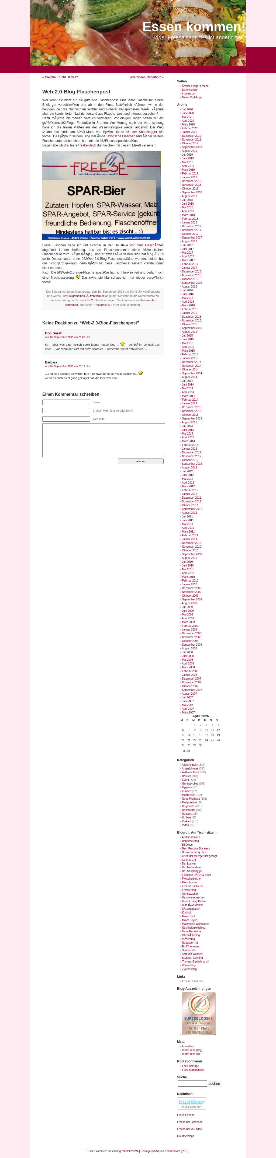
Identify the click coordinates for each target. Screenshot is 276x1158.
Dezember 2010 (191, 542)
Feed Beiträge (190, 1066)
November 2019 (191, 139)
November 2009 (191, 591)
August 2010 (189, 558)
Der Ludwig (189, 863)
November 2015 (191, 320)
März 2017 (188, 260)
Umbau (186, 817)
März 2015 (188, 350)
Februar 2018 (190, 218)
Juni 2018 (188, 203)
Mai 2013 (187, 433)
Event (185, 779)
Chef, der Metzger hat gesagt (199, 856)
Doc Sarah (54, 333)
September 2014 (192, 373)
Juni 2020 (188, 113)
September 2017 (192, 237)
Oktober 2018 (190, 188)
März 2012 (188, 486)
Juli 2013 (187, 426)
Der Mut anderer (192, 867)
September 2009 (192, 599)
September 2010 (192, 554)
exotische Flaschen (121, 136)
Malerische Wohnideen (195, 923)
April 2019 (188, 166)
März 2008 (188, 667)
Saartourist (188, 950)
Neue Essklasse (191, 931)
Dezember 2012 (191, 452)
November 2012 (191, 456)
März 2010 (188, 576)
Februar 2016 (190, 309)
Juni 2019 (188, 158)
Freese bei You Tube (189, 1129)
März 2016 (188, 305)
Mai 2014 (187, 388)
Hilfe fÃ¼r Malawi (192, 905)
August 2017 (189, 241)
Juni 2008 (188, 656)
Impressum (188, 93)
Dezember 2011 (191, 497)
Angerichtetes (190, 768)
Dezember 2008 (191, 633)
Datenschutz (189, 89)
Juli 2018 (187, 199)
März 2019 (188, 169)
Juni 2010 (188, 565)
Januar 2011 (189, 539)
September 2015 (192, 328)
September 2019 (192, 147)
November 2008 (191, 637)
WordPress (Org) (192, 1050)
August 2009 (189, 603)
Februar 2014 (190, 399)
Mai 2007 (187, 705)
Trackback (100, 304)
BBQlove (187, 844)
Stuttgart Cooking (192, 957)
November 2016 (191, 275)
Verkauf (186, 821)
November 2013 (191, 411)
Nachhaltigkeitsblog (193, 927)
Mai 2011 (187, 524)
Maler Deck (189, 916)
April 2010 (188, 573)
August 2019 (189, 150)
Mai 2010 (187, 569)
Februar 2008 (190, 671)
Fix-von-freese (185, 1115)
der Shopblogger (144, 132)
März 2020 (188, 124)
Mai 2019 (187, 162)
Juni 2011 (188, 520)
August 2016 (189, 286)
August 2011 (189, 512)
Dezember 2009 (191, 588)
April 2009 (188, 618)
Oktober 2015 (190, 324)
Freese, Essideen (192, 981)
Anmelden (188, 1046)
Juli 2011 (187, 516)
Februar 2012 (190, 490)
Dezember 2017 (191, 226)
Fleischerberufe (191, 878)
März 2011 (188, 531)
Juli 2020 (187, 109)
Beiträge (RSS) (150, 1151)
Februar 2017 (190, 264)
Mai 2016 (187, 297)
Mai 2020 (187, 117)
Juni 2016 (188, 294)
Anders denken (191, 837)
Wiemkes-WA (130, 1151)
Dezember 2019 (191, 135)
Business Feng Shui (194, 852)
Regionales (188, 806)
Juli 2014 (187, 380)
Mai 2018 (187, 207)
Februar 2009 (190, 625)
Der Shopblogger (192, 871)
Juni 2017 (188, 248)
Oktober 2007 (190, 686)
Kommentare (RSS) (176, 1151)
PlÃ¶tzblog (188, 938)
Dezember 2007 (191, 678)
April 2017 (188, 256)
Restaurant (188, 810)
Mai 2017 (187, 252)
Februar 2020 (190, 128)
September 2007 (192, 689)
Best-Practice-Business (196, 848)
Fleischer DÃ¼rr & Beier (196, 874)
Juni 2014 (188, 384)
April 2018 (188, 211)
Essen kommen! (194, 26)
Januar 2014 (189, 403)
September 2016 (192, 282)
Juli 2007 (187, 697)
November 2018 (191, 184)
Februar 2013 (190, 444)
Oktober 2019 (190, 143)
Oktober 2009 (190, 595)
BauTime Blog (190, 840)
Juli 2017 (187, 245)
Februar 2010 (190, 580)
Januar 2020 (189, 132)
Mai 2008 (187, 659)
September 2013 (192, 418)
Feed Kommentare (193, 1069)
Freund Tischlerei (192, 886)
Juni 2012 (188, 475)
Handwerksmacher (193, 897)
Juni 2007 (188, 701)
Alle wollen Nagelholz (145, 77)
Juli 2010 (187, 561)
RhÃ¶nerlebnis (190, 946)
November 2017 (191, 230)
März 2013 (188, 441)
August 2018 (189, 196)
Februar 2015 (190, 354)
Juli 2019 (187, 154)
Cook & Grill (189, 859)
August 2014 (189, 377)
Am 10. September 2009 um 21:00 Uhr (67, 336)
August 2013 (189, 422)
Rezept (186, 813)
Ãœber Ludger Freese (195, 86)
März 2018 (188, 215)
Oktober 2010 (190, 550)
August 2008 (189, 648)
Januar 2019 (189, 177)
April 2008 (188, 663)
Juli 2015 (187, 335)
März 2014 (188, 395)
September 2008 (192, 644)
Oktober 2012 (190, 460)
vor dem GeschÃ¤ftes (147, 245)
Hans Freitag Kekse (194, 901)
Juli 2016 (187, 290)
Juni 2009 (188, 610)
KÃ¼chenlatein (191, 908)
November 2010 (191, 546)
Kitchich (186, 912)
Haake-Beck (87, 145)
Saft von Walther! (192, 954)
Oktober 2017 (190, 233)
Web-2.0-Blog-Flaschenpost (76, 92)
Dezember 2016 (191, 271)
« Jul (186, 751)
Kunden (186, 791)
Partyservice (189, 802)
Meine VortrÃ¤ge (192, 97)
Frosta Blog (189, 889)
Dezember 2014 (191, 362)
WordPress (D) (191, 1053)
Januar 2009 (189, 629)
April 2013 (188, 437)
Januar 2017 (189, 267)
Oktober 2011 (190, 505)
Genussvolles (190, 783)
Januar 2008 (189, 674)
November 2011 (191, 501)
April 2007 (188, 708)
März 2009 (188, 622)
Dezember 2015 (191, 316)
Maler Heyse (189, 920)
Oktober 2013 (190, 414)
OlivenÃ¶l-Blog (191, 935)
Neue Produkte (191, 798)
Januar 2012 (189, 493)
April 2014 (188, 392)
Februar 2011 (190, 535)
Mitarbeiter (188, 794)
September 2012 (192, 463)
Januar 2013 (189, 448)
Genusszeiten (190, 893)
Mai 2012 (187, 478)
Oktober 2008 (190, 640)
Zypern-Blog (189, 969)
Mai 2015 (187, 343)
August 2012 (189, 467)
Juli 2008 (187, 652)
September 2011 (192, 509)
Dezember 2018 (191, 181)
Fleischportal (189, 882)
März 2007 (188, 712)
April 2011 (188, 527)
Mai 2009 (187, 614)
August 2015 (189, 331)
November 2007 (191, 682)
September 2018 (192, 192)
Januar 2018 (189, 222)
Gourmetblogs (185, 1136)
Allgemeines (77, 296)
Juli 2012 (187, 471)
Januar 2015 (189, 358)
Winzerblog (188, 965)
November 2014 (191, 365)
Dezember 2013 (191, 407)
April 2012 (188, 482)
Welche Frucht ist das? (61, 77)
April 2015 (188, 346)
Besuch (186, 776)
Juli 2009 (187, 607)
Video (185, 825)
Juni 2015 (188, 339)
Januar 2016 (189, 313)
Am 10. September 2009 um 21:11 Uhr (67, 366)
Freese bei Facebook (189, 1122)
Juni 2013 (188, 429)
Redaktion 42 (190, 942)
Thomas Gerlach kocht (195, 961)
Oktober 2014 (190, 369)
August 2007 (189, 693)
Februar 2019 (190, 173)
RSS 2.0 (89, 300)
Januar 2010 (189, 584)
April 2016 (188, 301)
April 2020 (188, 120)
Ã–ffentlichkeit (96, 296)
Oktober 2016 (190, 279)
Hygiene (187, 787)
